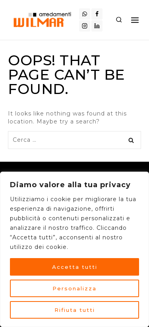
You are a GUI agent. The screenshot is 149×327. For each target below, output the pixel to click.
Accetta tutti (75, 266)
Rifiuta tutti (74, 309)
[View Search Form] (119, 20)
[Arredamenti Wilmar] (43, 20)
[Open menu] (135, 20)
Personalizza (74, 288)
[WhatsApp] (84, 14)
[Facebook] (97, 14)
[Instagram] (84, 25)
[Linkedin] (97, 25)
